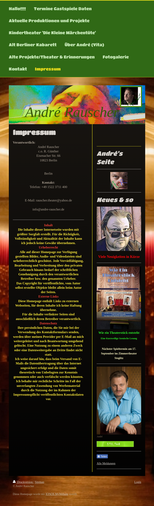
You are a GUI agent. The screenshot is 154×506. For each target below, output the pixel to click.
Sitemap (39, 482)
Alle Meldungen (106, 463)
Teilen (102, 456)
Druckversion (23, 482)
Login (137, 482)
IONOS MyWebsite (57, 494)
